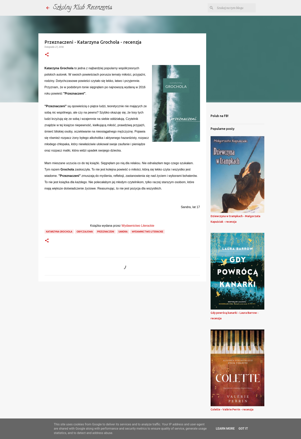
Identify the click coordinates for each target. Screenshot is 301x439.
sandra (122, 231)
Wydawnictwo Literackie (138, 225)
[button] (47, 54)
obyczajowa (85, 231)
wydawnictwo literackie (147, 231)
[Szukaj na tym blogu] (235, 7)
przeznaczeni (105, 231)
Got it (243, 428)
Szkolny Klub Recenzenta (82, 8)
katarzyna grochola (59, 231)
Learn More (225, 428)
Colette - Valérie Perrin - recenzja (232, 409)
